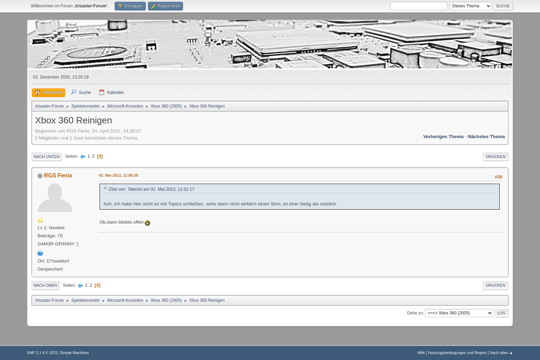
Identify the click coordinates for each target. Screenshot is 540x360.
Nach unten (46, 157)
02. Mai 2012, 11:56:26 (118, 175)
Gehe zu (415, 313)
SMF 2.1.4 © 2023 (42, 353)
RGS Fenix (58, 175)
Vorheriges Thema (443, 136)
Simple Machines (74, 353)
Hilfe (421, 353)
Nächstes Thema (486, 136)
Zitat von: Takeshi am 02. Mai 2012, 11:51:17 (151, 189)
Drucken (495, 157)
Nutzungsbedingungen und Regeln (457, 353)
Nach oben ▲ (501, 353)
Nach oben (45, 285)
